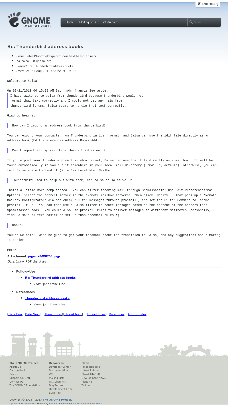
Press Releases (90, 366)
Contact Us (16, 381)
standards (30, 403)
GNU (99, 403)
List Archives (110, 22)
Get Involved (17, 370)
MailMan (77, 403)
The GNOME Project (23, 363)
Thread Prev (53, 314)
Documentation (58, 370)
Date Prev (15, 314)
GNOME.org (209, 4)
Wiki (52, 374)
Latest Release (90, 370)
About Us (15, 366)
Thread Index (96, 314)
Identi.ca (86, 381)
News (85, 363)
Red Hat (53, 403)
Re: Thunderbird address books (50, 277)
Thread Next (73, 314)
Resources (56, 363)
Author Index (137, 314)
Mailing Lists (87, 22)
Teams (13, 374)
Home (70, 22)
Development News (93, 377)
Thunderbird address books (47, 298)
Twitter (85, 385)
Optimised (14, 403)
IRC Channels (57, 381)
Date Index (116, 314)
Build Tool (55, 392)
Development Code (61, 389)
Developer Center (60, 366)
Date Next (32, 314)
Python (87, 403)
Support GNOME (20, 377)
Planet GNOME (90, 374)
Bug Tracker (56, 385)
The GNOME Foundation (24, 385)
